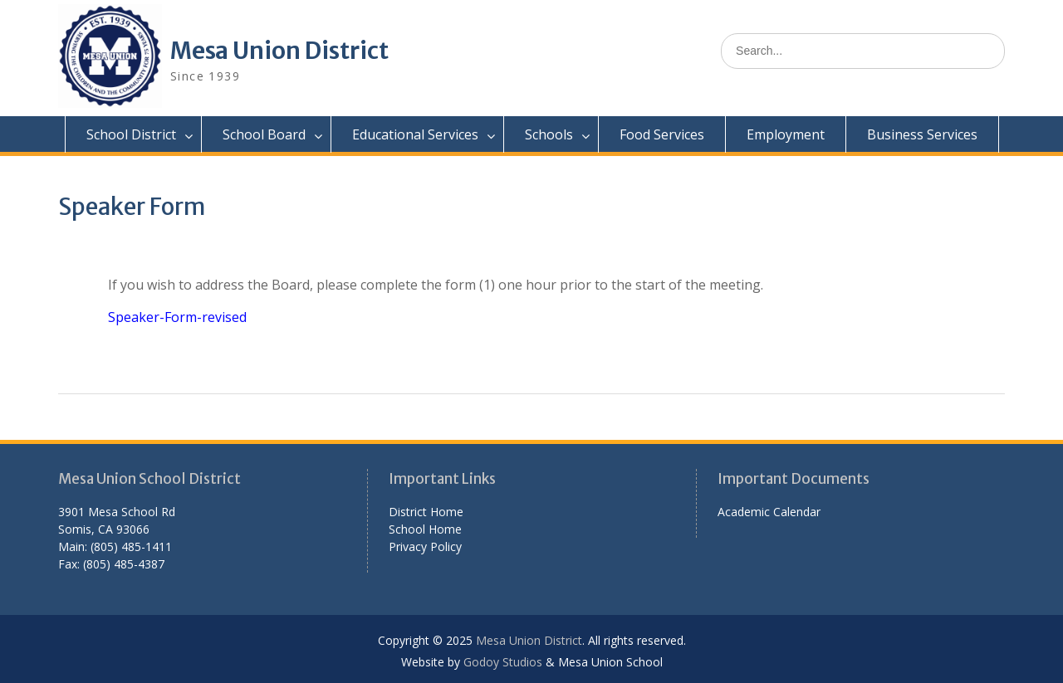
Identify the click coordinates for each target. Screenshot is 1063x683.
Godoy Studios (502, 662)
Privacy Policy (425, 546)
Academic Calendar (769, 512)
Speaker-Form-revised (177, 317)
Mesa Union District (279, 51)
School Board (264, 134)
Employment (786, 134)
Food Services (662, 134)
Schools (549, 134)
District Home (426, 512)
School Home (425, 529)
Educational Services (415, 134)
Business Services (922, 134)
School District (131, 134)
